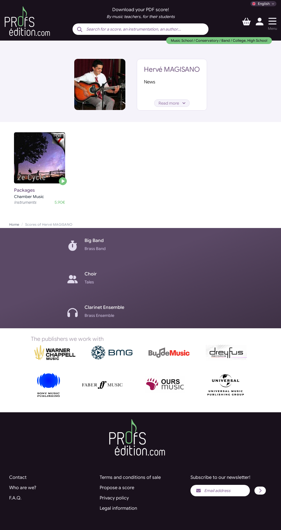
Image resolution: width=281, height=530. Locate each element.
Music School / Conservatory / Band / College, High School (219, 40)
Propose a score (117, 488)
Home (14, 224)
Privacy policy (114, 498)
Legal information (118, 508)
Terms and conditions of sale (130, 477)
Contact (18, 477)
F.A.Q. (15, 498)
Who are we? (22, 488)
